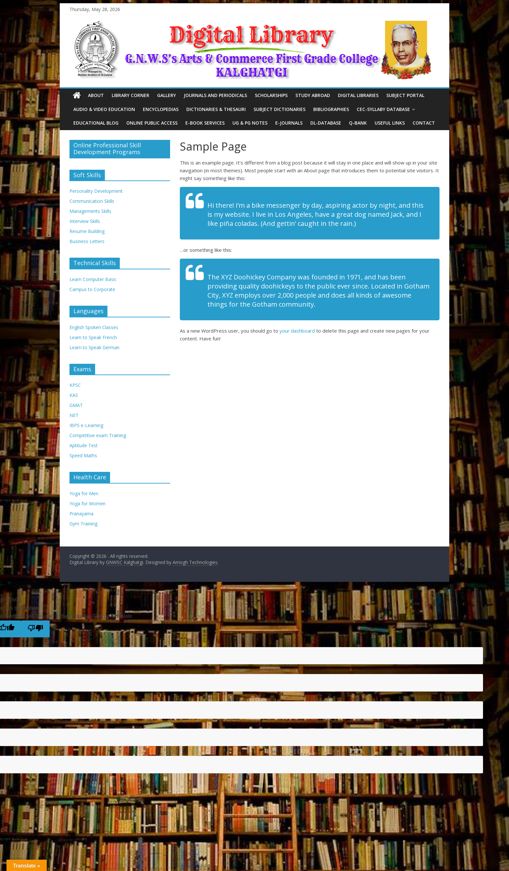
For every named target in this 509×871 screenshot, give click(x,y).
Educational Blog (95, 123)
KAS (73, 395)
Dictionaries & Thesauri (216, 109)
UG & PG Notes (249, 123)
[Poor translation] (35, 628)
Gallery (166, 95)
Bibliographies (331, 109)
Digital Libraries (358, 95)
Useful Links (390, 123)
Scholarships (271, 95)
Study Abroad (312, 95)
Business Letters (87, 241)
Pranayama (81, 513)
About (96, 95)
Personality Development (96, 191)
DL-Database (325, 123)
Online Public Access (152, 123)
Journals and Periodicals (215, 95)
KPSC (75, 385)
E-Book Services (205, 123)
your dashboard (297, 330)
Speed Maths (83, 455)
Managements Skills (90, 211)
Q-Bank (358, 123)
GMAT (76, 405)
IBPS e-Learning (86, 425)
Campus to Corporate (92, 289)
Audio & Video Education (104, 109)
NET (74, 415)
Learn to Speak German (94, 347)
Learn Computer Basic (93, 279)
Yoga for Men (83, 493)
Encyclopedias (161, 109)
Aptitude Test (83, 445)
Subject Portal (405, 95)
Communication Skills (91, 201)
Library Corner (130, 95)
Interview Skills (84, 221)
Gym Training (83, 524)
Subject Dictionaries (279, 109)
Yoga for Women (87, 503)
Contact (424, 123)
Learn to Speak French (93, 337)
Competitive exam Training (97, 435)
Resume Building (87, 231)
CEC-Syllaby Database (383, 109)
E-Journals (289, 123)
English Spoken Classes (93, 327)
